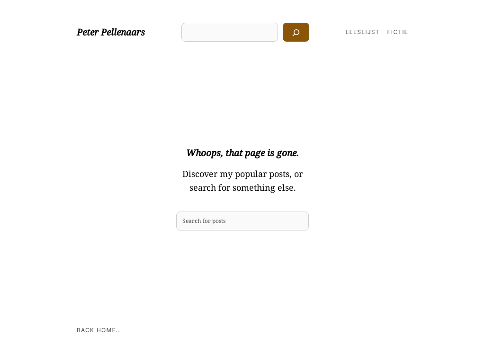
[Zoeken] (296, 32)
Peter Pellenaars (111, 32)
